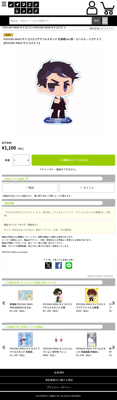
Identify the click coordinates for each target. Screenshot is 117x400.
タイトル (87, 187)
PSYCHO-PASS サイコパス (17, 27)
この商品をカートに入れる (73, 160)
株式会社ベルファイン (101, 28)
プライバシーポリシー (59, 387)
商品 (30, 187)
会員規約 (59, 372)
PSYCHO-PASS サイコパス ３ (50, 27)
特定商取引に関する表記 (59, 380)
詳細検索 (105, 20)
